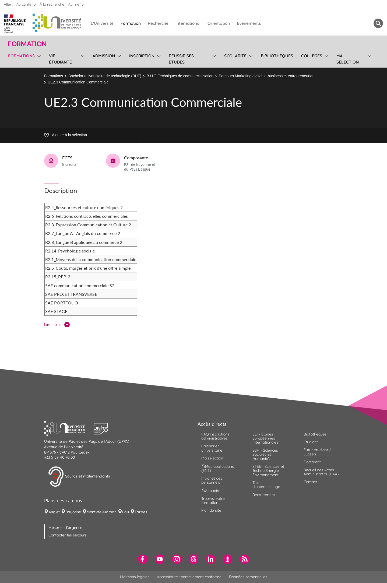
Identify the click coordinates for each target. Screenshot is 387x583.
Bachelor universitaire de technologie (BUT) (104, 76)
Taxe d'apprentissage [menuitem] (266, 484)
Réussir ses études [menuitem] (181, 59)
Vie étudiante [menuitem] (60, 59)
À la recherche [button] (52, 4)
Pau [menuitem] (125, 512)
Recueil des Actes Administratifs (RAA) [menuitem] (321, 472)
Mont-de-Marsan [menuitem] (102, 512)
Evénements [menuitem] (249, 23)
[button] (69, 428)
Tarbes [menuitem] (141, 512)
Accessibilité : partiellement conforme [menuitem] (189, 576)
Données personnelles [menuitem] (248, 576)
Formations (53, 76)
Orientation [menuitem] (218, 23)
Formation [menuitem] (131, 23)
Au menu (76, 4)
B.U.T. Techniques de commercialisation (180, 76)
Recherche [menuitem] (158, 23)
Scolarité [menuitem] (235, 55)
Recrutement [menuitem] (263, 494)
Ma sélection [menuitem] (347, 59)
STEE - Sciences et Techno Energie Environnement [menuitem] (268, 470)
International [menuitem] (187, 23)
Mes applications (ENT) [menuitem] (217, 468)
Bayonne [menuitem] (73, 512)
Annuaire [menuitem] (210, 490)
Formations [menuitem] (21, 55)
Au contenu (26, 4)
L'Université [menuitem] (102, 23)
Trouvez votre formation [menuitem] (213, 500)
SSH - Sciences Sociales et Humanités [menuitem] (265, 454)
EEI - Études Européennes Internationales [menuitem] (265, 438)
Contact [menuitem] (310, 481)
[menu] (38, 58)
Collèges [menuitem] (311, 55)
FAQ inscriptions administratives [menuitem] (215, 436)
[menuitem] (142, 559)
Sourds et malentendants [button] (79, 476)
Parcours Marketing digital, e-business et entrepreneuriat (266, 76)
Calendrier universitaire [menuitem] (211, 448)
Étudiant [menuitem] (311, 442)
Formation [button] (27, 44)
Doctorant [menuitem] (312, 461)
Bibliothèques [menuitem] (277, 55)
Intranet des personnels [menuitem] (211, 480)
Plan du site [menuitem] (211, 510)
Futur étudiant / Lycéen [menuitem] (317, 451)
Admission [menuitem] (104, 55)
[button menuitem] (378, 23)
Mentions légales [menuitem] (134, 576)
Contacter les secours (67, 535)
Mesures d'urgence (65, 527)
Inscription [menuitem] (141, 55)
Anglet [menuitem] (54, 512)
